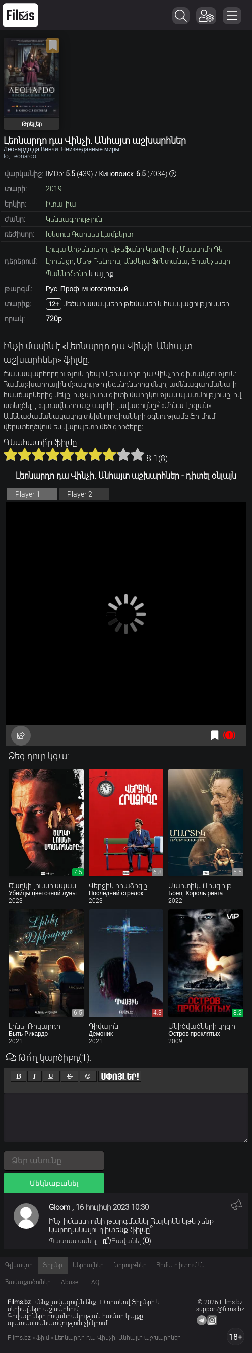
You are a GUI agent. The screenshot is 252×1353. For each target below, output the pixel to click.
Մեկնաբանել (54, 1183)
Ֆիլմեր (52, 1265)
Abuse (69, 1282)
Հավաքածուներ (28, 1282)
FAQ (93, 1282)
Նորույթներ (130, 1265)
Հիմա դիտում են (181, 1265)
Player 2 (79, 494)
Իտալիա (61, 204)
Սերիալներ (88, 1265)
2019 (54, 189)
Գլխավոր (19, 1265)
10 (138, 454)
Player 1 (27, 494)
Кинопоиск (116, 174)
